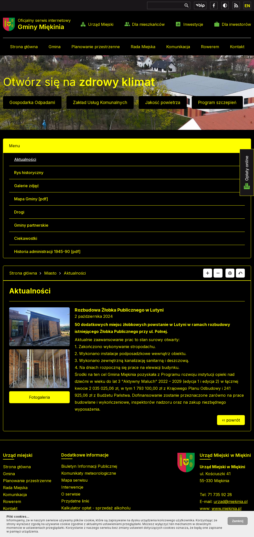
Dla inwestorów (236, 24)
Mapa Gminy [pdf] (31, 198)
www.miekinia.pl (226, 508)
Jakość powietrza (162, 102)
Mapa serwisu (74, 480)
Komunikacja (178, 46)
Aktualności (25, 159)
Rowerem (210, 46)
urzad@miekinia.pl (231, 501)
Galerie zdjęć (26, 185)
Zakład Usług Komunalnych (100, 102)
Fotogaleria (39, 397)
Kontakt (237, 46)
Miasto (50, 273)
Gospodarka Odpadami (32, 102)
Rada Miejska (143, 46)
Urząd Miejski (100, 24)
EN (247, 5)
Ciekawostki (25, 238)
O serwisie (70, 494)
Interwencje (72, 487)
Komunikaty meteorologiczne (88, 473)
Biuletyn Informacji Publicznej (89, 466)
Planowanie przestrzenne (95, 46)
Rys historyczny (28, 172)
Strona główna (24, 46)
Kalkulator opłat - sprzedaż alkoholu (95, 507)
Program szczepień (217, 102)
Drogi (19, 212)
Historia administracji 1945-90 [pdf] (47, 251)
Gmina (55, 46)
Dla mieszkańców (148, 24)
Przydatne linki (75, 501)
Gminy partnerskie (31, 225)
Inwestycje (193, 24)
